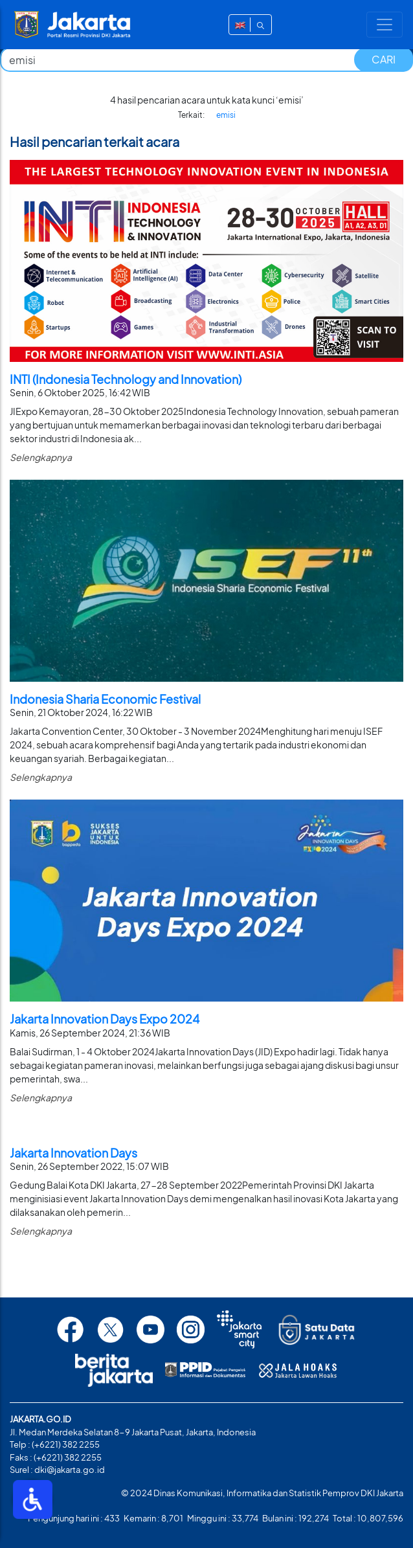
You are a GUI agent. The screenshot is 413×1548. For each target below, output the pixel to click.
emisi (226, 115)
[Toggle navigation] (384, 25)
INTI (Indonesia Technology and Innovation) (125, 379)
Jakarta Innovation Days (73, 1152)
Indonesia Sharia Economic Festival (105, 698)
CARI (384, 59)
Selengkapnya (41, 457)
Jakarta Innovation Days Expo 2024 (104, 1018)
